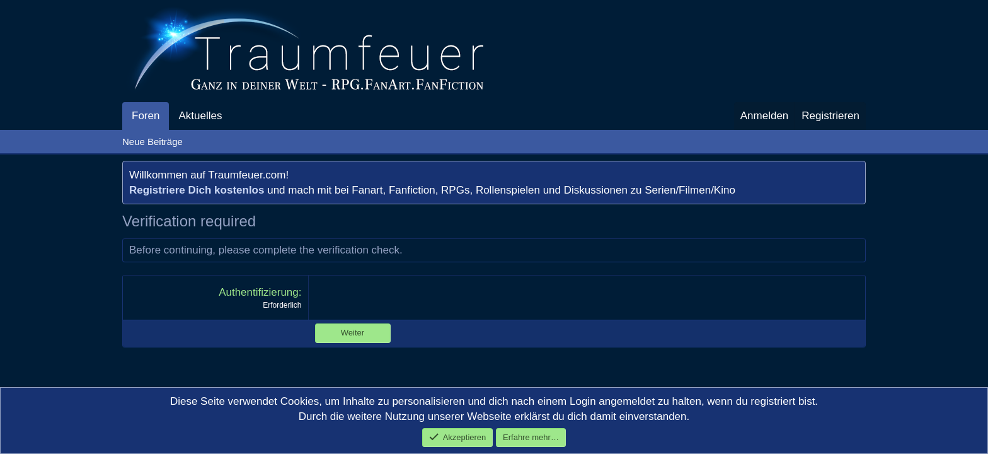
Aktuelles (200, 116)
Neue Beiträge (152, 141)
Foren (145, 116)
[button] (232, 116)
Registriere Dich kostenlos (196, 190)
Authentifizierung (259, 292)
